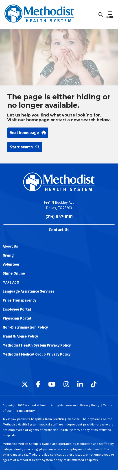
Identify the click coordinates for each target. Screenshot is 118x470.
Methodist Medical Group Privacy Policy (36, 354)
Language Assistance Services (28, 291)
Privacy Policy (89, 405)
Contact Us (59, 229)
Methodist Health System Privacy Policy (37, 345)
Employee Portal (17, 309)
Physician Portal (17, 318)
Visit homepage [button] (28, 132)
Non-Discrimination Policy (25, 327)
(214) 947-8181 (59, 217)
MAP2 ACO (11, 282)
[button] (111, 14)
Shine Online (14, 273)
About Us (10, 246)
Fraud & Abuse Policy (20, 336)
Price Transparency (19, 300)
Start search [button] (24, 147)
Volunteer (11, 264)
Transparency (25, 411)
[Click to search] (100, 14)
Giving (8, 255)
